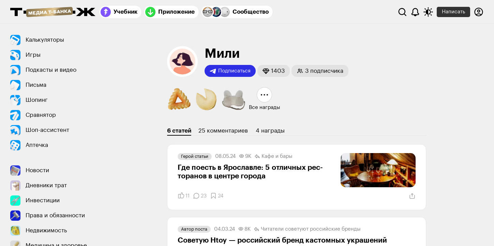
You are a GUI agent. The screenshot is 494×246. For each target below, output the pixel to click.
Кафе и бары (274, 156)
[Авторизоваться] (479, 12)
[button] (273, 71)
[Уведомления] (415, 12)
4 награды (270, 131)
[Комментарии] (199, 196)
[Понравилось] (183, 196)
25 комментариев (223, 131)
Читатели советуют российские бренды (307, 229)
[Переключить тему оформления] (428, 12)
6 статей (179, 131)
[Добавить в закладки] (216, 196)
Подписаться (230, 71)
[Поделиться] (412, 196)
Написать (453, 11)
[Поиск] (402, 12)
